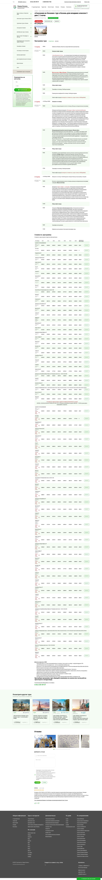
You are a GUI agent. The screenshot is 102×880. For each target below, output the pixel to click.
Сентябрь (30, 852)
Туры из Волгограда (81, 842)
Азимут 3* (37, 513)
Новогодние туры (31, 832)
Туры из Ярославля (81, 834)
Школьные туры (31, 820)
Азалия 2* (37, 271)
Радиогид (47, 828)
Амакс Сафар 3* (38, 336)
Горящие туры (48, 826)
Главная (36, 10)
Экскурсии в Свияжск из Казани (52, 820)
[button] (58, 749)
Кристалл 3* (37, 308)
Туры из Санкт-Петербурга (82, 820)
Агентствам (51, 7)
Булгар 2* (37, 294)
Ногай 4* (36, 378)
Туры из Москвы (80, 818)
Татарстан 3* (37, 299)
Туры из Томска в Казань (82, 854)
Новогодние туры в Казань (33, 826)
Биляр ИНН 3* (37, 276)
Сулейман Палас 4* (39, 355)
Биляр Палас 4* (38, 323)
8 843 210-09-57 (34, 2)
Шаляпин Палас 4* (38, 383)
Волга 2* (36, 285)
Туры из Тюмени (80, 836)
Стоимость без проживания (40, 242)
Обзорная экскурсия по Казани (40, 36)
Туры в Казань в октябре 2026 (44, 10)
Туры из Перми (80, 824)
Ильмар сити (37, 346)
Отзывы (63, 7)
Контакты (68, 7)
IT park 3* (37, 364)
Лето (29, 844)
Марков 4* (37, 317)
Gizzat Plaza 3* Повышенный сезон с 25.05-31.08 (44, 289)
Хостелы (37, 248)
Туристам (44, 7)
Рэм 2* (36, 266)
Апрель (29, 840)
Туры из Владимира (81, 840)
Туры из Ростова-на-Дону (82, 856)
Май (29, 842)
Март (29, 838)
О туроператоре (36, 7)
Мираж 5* (37, 396)
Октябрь (29, 854)
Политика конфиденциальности (19, 864)
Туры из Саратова (81, 832)
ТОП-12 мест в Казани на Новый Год (35, 824)
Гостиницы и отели (49, 830)
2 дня (67, 818)
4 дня (67, 822)
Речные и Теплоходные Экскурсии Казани (54, 824)
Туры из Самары (80, 828)
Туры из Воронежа (81, 838)
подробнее (24, 722)
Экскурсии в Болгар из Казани (52, 822)
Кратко (57, 41)
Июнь (29, 846)
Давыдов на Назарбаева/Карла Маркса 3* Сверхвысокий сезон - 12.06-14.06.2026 (51, 373)
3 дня (67, 820)
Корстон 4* (37, 341)
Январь (29, 834)
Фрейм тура (48, 832)
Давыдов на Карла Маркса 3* (41, 332)
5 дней (67, 824)
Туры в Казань (31, 818)
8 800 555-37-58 (47, 2)
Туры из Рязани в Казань (82, 852)
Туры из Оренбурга (81, 844)
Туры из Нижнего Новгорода (83, 830)
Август (29, 850)
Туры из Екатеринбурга (82, 822)
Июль (29, 848)
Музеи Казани (48, 836)
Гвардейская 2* (38, 253)
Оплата (57, 7)
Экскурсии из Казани (50, 818)
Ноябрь (29, 856)
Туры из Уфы (80, 846)
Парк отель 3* (38, 327)
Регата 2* (37, 280)
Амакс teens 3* (38, 262)
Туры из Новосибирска (82, 850)
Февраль (30, 836)
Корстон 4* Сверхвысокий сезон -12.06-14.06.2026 (45, 645)
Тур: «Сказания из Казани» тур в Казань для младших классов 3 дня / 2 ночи (51, 800)
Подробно (51, 41)
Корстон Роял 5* (38, 392)
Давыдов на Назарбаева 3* (40, 303)
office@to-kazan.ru (22, 1)
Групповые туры (31, 822)
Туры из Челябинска (81, 826)
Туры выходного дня (70, 826)
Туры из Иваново (80, 848)
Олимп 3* (37, 350)
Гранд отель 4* (38, 369)
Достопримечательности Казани (52, 834)
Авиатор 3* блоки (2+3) (39, 257)
